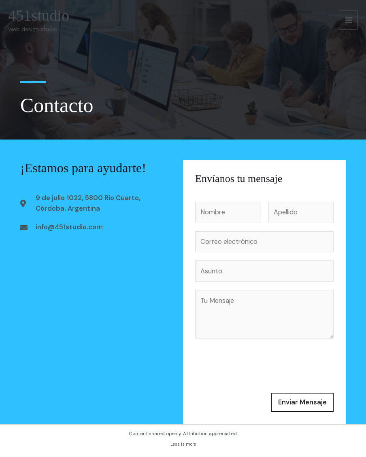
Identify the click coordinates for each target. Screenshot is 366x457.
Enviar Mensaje (302, 402)
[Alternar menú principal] (348, 20)
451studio (38, 15)
